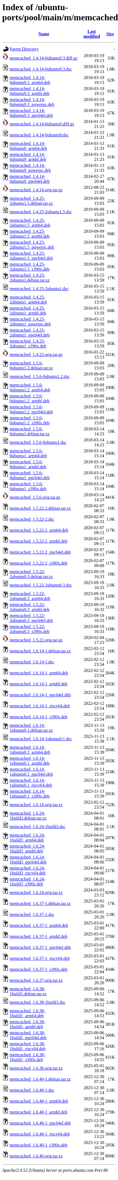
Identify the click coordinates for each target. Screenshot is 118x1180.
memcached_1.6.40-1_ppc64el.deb (40, 1123)
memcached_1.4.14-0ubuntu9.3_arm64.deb (30, 80)
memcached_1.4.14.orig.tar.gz (36, 189)
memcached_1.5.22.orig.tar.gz (36, 640)
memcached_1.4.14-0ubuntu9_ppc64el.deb (30, 179)
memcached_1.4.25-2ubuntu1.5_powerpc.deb (32, 245)
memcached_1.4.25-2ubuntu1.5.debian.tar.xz (31, 201)
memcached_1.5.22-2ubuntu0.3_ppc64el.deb (31, 618)
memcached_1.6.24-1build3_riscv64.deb (27, 870)
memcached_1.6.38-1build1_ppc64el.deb (28, 1035)
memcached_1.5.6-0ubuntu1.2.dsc (40, 376)
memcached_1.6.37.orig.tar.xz (36, 980)
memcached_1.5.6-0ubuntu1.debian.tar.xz (30, 431)
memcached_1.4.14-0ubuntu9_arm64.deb (28, 146)
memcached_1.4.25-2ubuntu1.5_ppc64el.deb (31, 255)
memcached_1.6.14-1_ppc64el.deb (40, 695)
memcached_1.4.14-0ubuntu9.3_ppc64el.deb (31, 113)
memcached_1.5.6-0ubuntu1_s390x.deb (28, 486)
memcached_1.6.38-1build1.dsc (37, 1002)
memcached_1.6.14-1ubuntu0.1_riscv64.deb (31, 782)
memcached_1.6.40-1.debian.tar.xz (40, 1079)
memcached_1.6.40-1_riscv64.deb (40, 1134)
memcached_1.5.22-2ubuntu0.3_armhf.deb (30, 607)
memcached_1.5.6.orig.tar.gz (35, 497)
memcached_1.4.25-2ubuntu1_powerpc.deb (30, 321)
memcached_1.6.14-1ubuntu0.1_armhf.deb (30, 761)
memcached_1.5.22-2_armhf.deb (38, 541)
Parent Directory (24, 49)
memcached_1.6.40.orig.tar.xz (36, 1156)
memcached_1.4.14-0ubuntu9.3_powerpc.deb (32, 102)
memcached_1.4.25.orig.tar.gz (36, 354)
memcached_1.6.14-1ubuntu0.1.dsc (41, 738)
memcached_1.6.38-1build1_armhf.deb (27, 1024)
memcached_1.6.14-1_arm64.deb (39, 673)
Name (43, 34)
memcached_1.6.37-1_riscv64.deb (40, 958)
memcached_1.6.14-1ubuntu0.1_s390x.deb (30, 793)
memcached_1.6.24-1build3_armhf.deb (27, 848)
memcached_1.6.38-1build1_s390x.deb (27, 1057)
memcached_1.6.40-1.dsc (32, 1090)
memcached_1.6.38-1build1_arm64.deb (27, 1013)
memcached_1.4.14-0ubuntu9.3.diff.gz (43, 58)
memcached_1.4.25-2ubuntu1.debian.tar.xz (30, 277)
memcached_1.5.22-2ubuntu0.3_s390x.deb (30, 629)
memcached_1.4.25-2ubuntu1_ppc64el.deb (30, 332)
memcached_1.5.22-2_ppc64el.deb (40, 552)
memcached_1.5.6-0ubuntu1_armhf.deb (28, 464)
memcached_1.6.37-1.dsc (32, 914)
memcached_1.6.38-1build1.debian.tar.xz (28, 991)
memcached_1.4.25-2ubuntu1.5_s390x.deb (30, 266)
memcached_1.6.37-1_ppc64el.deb (40, 947)
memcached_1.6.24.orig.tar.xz (36, 892)
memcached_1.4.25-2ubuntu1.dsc (39, 288)
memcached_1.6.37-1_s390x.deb (38, 969)
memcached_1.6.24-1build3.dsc (37, 826)
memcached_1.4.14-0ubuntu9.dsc (39, 135)
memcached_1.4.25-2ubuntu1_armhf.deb (28, 310)
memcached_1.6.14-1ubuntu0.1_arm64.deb (30, 750)
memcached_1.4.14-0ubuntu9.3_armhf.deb (30, 91)
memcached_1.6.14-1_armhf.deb (38, 684)
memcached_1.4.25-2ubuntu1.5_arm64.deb (30, 223)
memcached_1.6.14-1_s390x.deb (38, 716)
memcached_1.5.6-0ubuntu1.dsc (38, 442)
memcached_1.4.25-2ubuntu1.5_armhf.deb (30, 234)
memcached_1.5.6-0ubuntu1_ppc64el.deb (30, 475)
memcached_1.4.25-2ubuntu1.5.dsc (41, 211)
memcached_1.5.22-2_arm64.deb (39, 530)
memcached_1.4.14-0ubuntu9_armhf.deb (28, 157)
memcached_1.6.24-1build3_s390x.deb (27, 881)
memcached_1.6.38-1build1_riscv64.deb (27, 1046)
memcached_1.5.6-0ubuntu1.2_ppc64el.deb (31, 409)
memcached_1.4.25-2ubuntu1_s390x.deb (28, 343)
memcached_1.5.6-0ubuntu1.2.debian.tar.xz (31, 365)
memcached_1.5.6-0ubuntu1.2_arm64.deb (30, 387)
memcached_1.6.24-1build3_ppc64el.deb (28, 859)
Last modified (91, 34)
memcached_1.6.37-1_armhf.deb (38, 936)
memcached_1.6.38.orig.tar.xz (36, 1068)
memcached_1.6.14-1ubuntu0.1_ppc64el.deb (31, 772)
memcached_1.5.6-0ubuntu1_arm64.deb (28, 453)
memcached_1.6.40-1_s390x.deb (38, 1145)
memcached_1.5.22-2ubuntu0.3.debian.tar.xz (31, 574)
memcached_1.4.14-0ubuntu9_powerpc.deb (30, 168)
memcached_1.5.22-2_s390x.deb (38, 563)
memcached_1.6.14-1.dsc (32, 662)
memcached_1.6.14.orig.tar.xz (36, 804)
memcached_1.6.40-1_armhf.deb (38, 1112)
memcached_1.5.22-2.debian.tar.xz (40, 508)
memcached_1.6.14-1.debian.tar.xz (40, 651)
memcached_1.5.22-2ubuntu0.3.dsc (41, 585)
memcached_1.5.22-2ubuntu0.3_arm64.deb (30, 596)
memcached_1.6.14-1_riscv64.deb (40, 705)
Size (110, 34)
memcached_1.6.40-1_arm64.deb (39, 1101)
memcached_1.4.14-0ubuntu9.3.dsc (41, 69)
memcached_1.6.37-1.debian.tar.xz (40, 903)
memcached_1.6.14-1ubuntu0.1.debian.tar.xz (31, 728)
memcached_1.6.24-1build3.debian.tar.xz (28, 815)
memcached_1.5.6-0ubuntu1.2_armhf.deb (30, 398)
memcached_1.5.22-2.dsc (32, 519)
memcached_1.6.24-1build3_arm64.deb (27, 837)
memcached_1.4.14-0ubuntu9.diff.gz (42, 124)
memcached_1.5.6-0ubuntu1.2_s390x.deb (30, 420)
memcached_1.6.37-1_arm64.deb (39, 925)
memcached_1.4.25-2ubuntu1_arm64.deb (28, 299)
